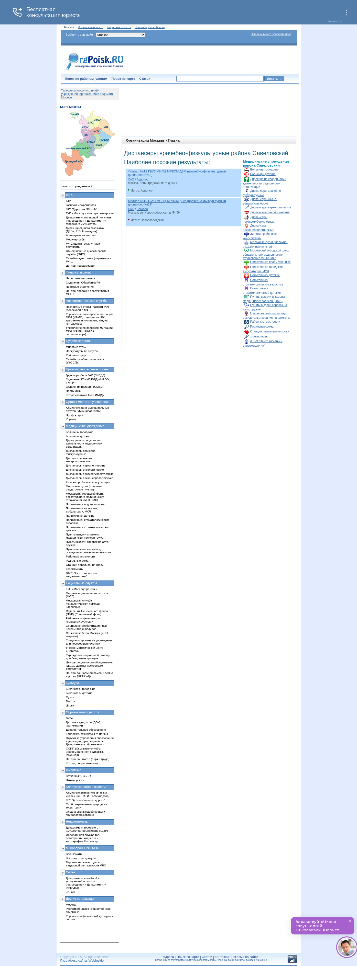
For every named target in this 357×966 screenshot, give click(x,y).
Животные (73, 770)
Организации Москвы (145, 140)
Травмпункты (259, 336)
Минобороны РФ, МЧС (82, 848)
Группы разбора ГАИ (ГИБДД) (85, 375)
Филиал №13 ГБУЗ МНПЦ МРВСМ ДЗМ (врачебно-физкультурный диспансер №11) (177, 202)
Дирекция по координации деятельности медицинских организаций (264, 183)
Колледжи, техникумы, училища (87, 733)
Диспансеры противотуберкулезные (90, 473)
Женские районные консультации (88, 482)
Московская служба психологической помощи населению (83, 603)
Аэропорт (143, 179)
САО (131, 179)
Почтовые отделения (80, 286)
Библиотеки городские (81, 688)
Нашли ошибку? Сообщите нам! (271, 34)
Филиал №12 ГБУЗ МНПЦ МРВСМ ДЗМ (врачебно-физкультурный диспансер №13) (177, 173)
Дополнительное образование (86, 729)
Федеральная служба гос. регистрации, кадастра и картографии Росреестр (83, 838)
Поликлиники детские (265, 275)
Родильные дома (261, 326)
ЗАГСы (70, 891)
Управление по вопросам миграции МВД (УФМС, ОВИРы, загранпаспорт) (89, 331)
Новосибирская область (150, 27)
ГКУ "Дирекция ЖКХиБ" (81, 209)
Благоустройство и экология (87, 787)
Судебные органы (79, 341)
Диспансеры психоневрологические (89, 477)
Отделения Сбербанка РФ (83, 282)
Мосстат (71, 904)
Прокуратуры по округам (82, 350)
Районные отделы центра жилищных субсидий (83, 620)
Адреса (168, 957)
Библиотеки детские (79, 692)
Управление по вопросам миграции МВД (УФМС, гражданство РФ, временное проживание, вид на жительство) (89, 318)
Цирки (70, 705)
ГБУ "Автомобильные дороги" (85, 800)
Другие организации (81, 898)
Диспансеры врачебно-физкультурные (81, 452)
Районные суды (76, 355)
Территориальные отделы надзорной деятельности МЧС (86, 864)
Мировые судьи (76, 346)
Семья (71, 872)
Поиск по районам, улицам (86, 78)
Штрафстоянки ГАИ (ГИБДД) (85, 395)
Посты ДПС (73, 390)
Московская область (90, 27)
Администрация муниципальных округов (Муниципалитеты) (87, 409)
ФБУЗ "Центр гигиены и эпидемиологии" (81, 574)
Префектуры (74, 415)
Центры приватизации (80, 265)
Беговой (142, 209)
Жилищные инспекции (81, 235)
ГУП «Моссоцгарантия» (81, 589)
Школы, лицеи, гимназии (82, 763)
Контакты (222, 957)
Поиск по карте (123, 78)
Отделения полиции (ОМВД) (85, 386)
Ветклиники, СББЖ (78, 775)
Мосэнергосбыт (76, 239)
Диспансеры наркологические (270, 207)
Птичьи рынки (75, 780)
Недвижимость (77, 821)
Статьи (144, 78)
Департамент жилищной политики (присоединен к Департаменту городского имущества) (88, 220)
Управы (71, 419)
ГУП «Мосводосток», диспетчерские (90, 213)
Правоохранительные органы (87, 369)
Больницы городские (264, 169)
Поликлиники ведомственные (270, 262)
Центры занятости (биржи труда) (87, 759)
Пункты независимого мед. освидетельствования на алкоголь (88, 550)
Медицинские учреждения (85, 426)
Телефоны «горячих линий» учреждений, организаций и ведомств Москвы (87, 94)
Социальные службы (81, 583)
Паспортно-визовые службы (87, 301)
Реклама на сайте (244, 957)
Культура (72, 683)
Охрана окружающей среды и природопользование (85, 813)
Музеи (70, 697)
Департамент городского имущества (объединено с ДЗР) (87, 829)
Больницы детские (263, 174)
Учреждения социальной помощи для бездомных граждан (88, 656)
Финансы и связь (78, 272)
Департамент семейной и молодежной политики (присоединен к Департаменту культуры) (86, 882)
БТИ (69, 200)
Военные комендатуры (81, 858)
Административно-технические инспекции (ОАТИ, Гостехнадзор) (88, 794)
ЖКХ (69, 195)
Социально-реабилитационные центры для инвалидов (87, 627)
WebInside (96, 960)
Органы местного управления (87, 402)
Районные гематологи (265, 321)
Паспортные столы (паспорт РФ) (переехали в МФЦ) (87, 308)
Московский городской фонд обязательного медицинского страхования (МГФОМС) (266, 254)
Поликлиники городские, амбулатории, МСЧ (82, 510)
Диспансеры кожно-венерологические (79, 459)
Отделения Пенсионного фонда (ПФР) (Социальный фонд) (87, 612)
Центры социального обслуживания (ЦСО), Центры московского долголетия (90, 665)
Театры (71, 701)
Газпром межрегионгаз (81, 204)
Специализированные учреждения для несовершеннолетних (89, 642)
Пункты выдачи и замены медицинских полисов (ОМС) (85, 536)
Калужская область (119, 27)
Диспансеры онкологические (270, 212)
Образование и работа (82, 712)
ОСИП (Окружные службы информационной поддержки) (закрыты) (86, 751)
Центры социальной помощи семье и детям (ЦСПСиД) (89, 674)
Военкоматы (74, 853)
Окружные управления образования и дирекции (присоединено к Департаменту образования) (90, 741)
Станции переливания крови (269, 331)
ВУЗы (69, 718)
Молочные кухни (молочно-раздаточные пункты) (84, 488)
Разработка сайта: (74, 960)
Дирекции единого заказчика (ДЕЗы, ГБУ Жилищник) (85, 229)
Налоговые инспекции (80, 278)
